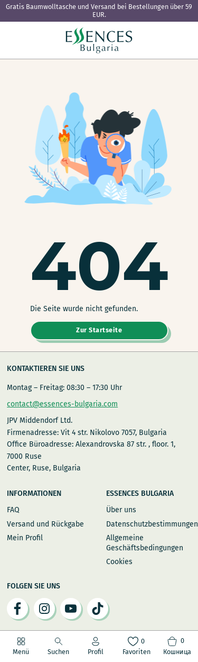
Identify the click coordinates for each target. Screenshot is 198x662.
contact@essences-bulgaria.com (62, 404)
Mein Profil (25, 537)
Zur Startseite (99, 330)
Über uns (121, 509)
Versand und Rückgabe (45, 524)
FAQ (13, 509)
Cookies (119, 561)
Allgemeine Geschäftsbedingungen (144, 542)
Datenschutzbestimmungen (148, 524)
